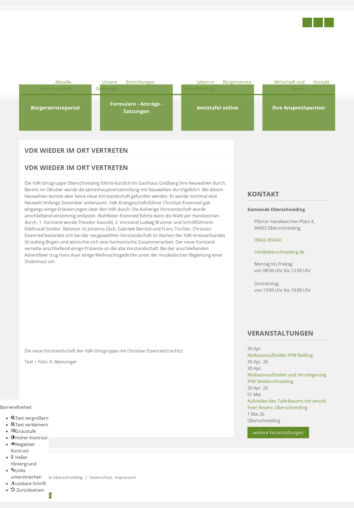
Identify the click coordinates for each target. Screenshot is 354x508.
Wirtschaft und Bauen (289, 85)
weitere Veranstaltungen (278, 433)
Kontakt (321, 82)
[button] (30, 418)
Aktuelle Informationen (56, 85)
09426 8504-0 (267, 240)
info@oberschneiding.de (279, 252)
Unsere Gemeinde (106, 85)
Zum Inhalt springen (20, 505)
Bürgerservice (237, 82)
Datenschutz (101, 477)
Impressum (125, 477)
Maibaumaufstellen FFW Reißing (280, 355)
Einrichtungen (140, 82)
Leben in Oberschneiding (197, 85)
